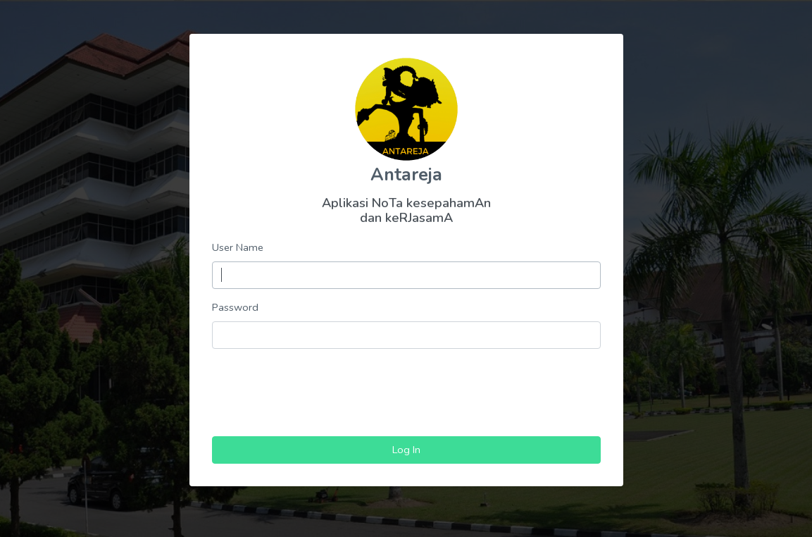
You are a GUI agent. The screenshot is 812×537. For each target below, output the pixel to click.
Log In (406, 450)
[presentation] (406, 387)
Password (235, 307)
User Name (237, 247)
